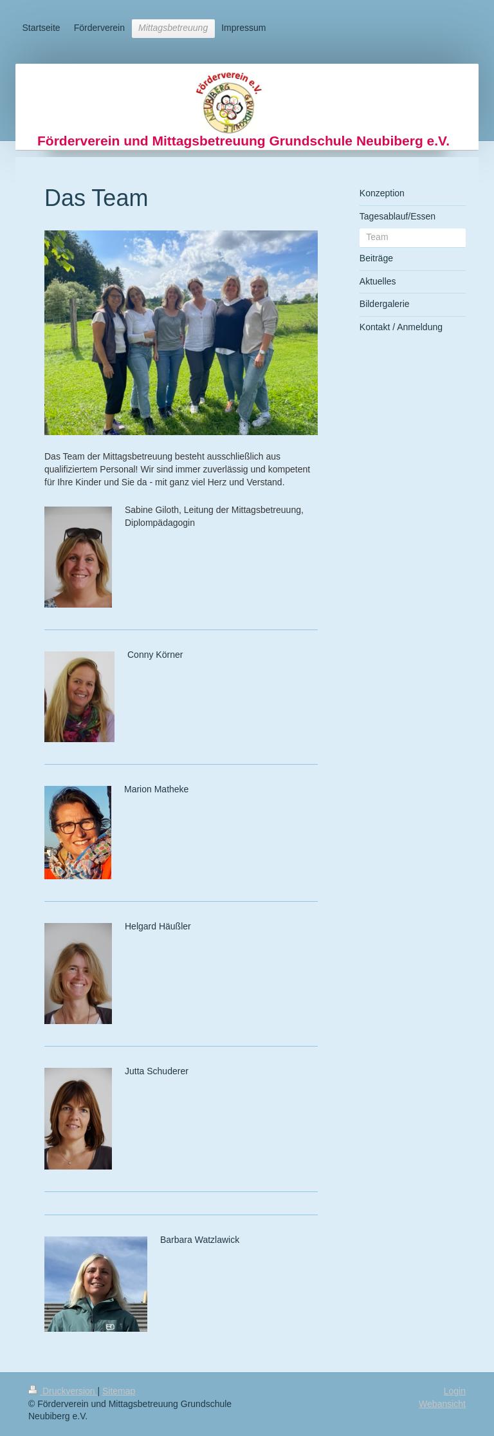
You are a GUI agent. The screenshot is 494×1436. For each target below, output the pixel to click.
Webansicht (442, 1404)
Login (455, 1391)
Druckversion (62, 1391)
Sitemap (118, 1391)
